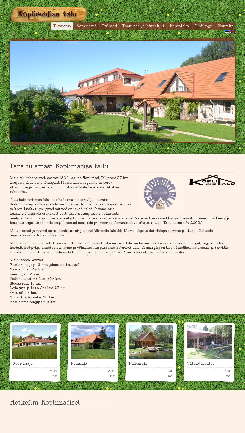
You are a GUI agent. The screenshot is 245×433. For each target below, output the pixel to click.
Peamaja (79, 363)
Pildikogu (203, 26)
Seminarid (86, 26)
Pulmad (109, 26)
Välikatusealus (200, 363)
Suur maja (22, 363)
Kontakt (225, 26)
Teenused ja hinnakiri (143, 26)
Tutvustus (62, 26)
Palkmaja (138, 363)
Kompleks (179, 26)
